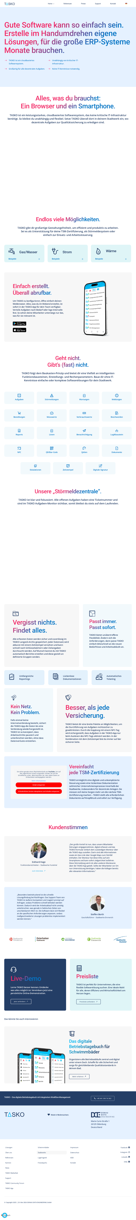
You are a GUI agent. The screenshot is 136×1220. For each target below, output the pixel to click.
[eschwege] (68, 935)
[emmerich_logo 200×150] (94, 935)
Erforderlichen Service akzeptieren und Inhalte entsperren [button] (38, 791)
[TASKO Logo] (9, 3)
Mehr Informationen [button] (39, 781)
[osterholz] (42, 935)
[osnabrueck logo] (16, 935)
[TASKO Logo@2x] (14, 1113)
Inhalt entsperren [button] (39, 785)
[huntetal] (120, 935)
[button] (4, 1215)
